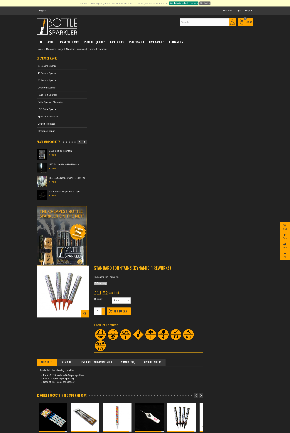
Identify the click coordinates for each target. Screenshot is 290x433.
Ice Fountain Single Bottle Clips (64, 191)
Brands (41, 415)
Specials (42, 404)
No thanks (205, 3)
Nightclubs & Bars (213, 377)
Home (40, 49)
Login (238, 10)
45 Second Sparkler (47, 73)
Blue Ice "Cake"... (237, 283)
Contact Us (176, 42)
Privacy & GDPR (101, 408)
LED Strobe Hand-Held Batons (64, 164)
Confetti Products (46, 124)
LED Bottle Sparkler (47, 109)
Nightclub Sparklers (158, 380)
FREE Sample (156, 42)
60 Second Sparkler (47, 80)
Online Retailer (100, 377)
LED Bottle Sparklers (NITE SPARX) (67, 178)
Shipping (97, 384)
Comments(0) (183, 152)
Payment (98, 380)
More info (102, 152)
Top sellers (43, 411)
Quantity (152, 89)
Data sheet (122, 152)
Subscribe (187, 417)
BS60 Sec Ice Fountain (60, 151)
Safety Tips (117, 42)
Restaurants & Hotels (215, 380)
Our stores (98, 404)
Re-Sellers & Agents (214, 384)
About (51, 42)
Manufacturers (69, 42)
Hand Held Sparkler (47, 95)
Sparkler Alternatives (159, 384)
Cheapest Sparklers (159, 377)
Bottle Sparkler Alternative (50, 102)
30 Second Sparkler (47, 66)
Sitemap (97, 415)
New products (45, 408)
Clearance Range (54, 49)
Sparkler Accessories (48, 116)
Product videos (208, 152)
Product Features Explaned (152, 152)
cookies (91, 3)
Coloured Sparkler (47, 87)
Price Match (136, 42)
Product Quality (94, 42)
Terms (96, 411)
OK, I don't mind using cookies (184, 3)
